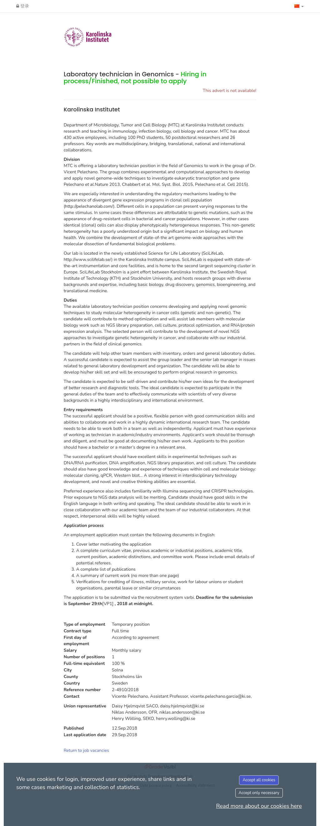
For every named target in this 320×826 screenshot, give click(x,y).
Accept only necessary (259, 793)
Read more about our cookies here (259, 806)
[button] (299, 6)
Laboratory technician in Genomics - (135, 77)
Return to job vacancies (86, 750)
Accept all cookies (258, 780)
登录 (22, 6)
